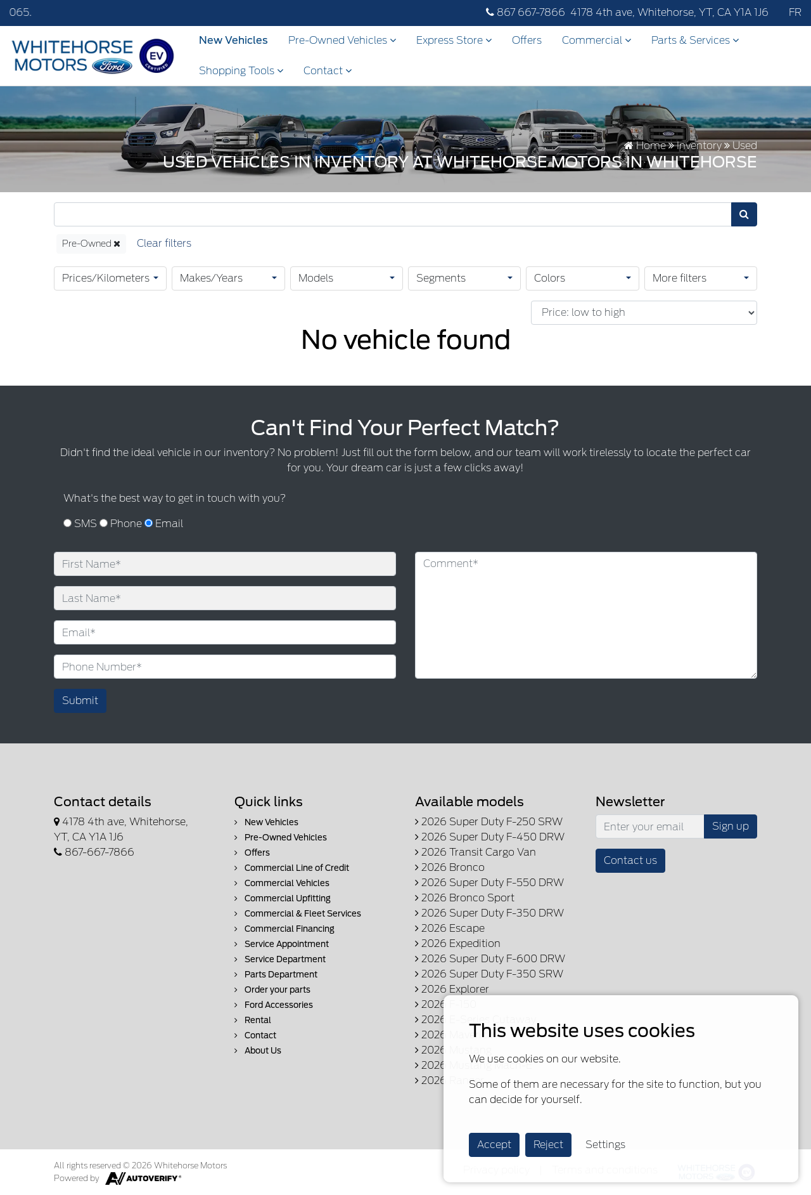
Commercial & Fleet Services (297, 913)
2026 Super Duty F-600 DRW (490, 959)
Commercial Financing (284, 929)
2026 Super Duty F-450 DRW (490, 837)
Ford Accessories (273, 1005)
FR (795, 12)
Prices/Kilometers (106, 278)
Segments (441, 278)
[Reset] (164, 244)
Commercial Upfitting (282, 898)
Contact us (630, 860)
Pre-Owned (91, 243)
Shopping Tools (241, 71)
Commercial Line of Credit (291, 868)
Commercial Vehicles (281, 883)
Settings (605, 1145)
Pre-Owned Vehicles (342, 40)
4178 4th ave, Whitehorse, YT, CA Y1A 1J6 (669, 12)
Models (315, 278)
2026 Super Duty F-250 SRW (489, 822)
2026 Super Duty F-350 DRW (489, 913)
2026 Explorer (452, 989)
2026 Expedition (458, 943)
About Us (257, 1050)
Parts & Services (695, 40)
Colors (549, 278)
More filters (679, 278)
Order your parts (272, 990)
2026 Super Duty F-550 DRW (489, 883)
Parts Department (275, 974)
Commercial (596, 40)
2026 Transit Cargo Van (475, 852)
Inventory (699, 146)
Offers (527, 40)
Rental (252, 1020)
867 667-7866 (525, 12)
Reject (548, 1145)
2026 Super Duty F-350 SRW (489, 974)
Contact (327, 71)
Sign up (730, 826)
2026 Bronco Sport (464, 898)
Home (645, 146)
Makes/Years (211, 278)
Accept (494, 1145)
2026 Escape (450, 928)
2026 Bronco (450, 867)
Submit (80, 701)
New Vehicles (233, 40)
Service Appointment (281, 944)
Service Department (280, 959)
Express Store (454, 40)
